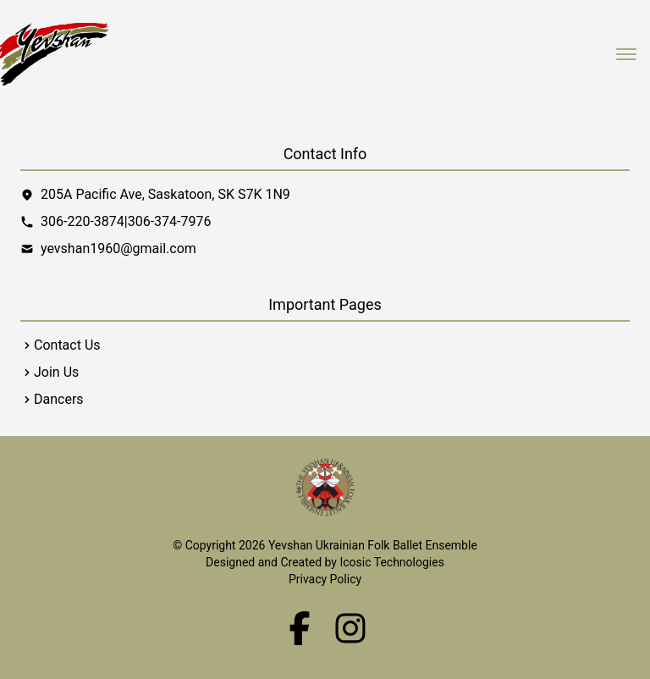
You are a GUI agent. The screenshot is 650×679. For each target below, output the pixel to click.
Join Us (56, 372)
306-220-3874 (82, 221)
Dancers (59, 399)
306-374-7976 (170, 221)
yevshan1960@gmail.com (118, 248)
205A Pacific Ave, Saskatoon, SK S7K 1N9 (155, 194)
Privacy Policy (325, 579)
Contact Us (67, 345)
